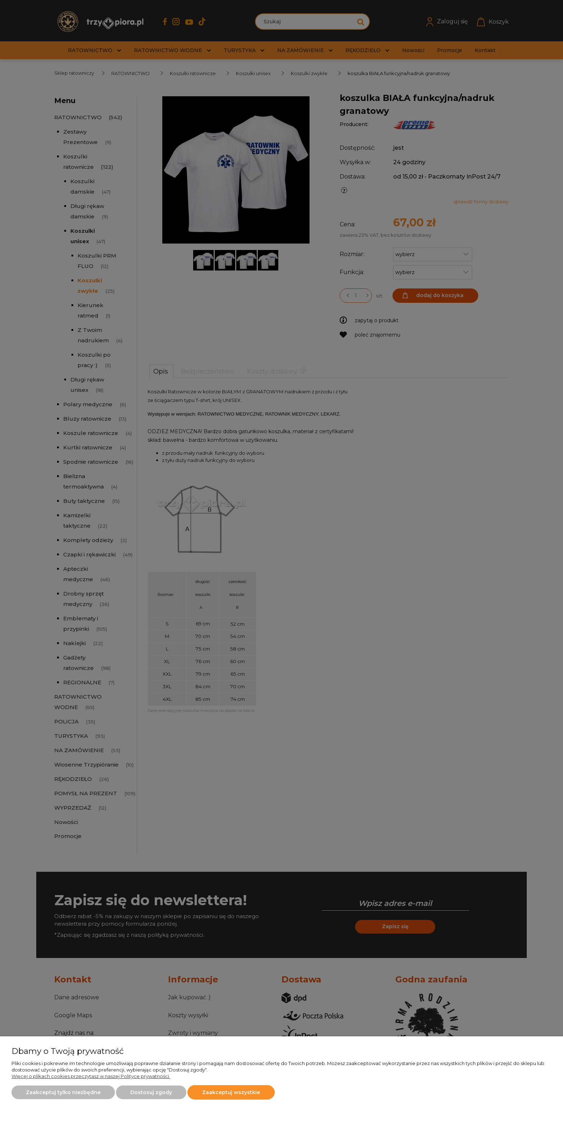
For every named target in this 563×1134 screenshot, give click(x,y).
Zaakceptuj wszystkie (231, 1092)
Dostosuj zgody (151, 1092)
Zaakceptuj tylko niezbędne (63, 1092)
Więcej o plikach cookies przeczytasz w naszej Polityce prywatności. (90, 1076)
